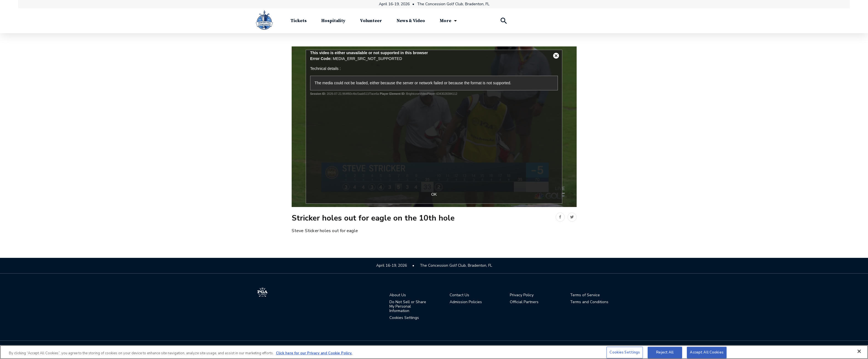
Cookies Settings (404, 318)
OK (434, 194)
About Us (397, 295)
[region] (434, 352)
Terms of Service (585, 295)
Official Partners (524, 302)
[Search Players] (503, 22)
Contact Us (459, 295)
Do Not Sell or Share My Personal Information (407, 306)
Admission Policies (466, 302)
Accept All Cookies (706, 352)
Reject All (665, 352)
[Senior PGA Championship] (264, 22)
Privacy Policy (522, 295)
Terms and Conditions (589, 302)
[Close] (859, 351)
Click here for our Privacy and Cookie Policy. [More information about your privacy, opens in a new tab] (314, 353)
